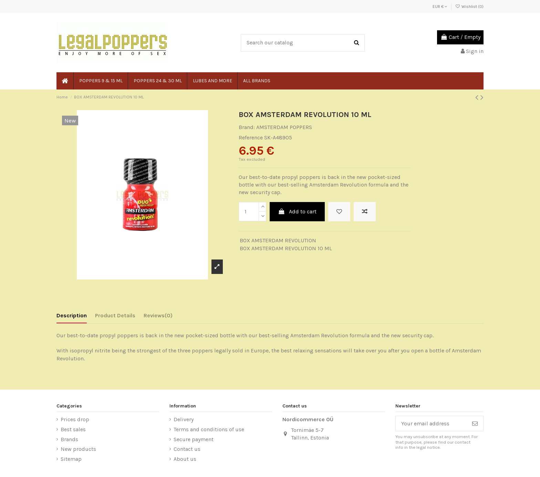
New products (78, 449)
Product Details (115, 315)
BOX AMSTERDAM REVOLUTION (278, 240)
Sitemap (71, 459)
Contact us (187, 449)
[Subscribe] (475, 423)
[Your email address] (431, 423)
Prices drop (75, 419)
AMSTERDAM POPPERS (284, 127)
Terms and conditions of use (209, 429)
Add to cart (297, 211)
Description (71, 315)
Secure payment (194, 439)
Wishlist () (469, 6)
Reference (251, 137)
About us (185, 459)
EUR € (440, 6)
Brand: (247, 127)
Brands (69, 439)
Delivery (184, 419)
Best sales (73, 429)
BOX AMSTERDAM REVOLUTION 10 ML (286, 248)
